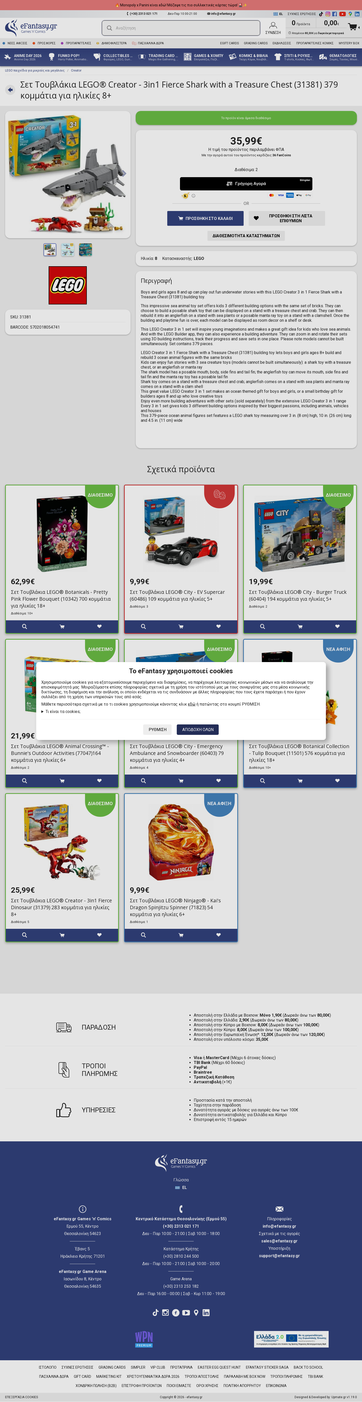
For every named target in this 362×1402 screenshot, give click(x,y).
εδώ (192, 704)
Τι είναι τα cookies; (63, 711)
